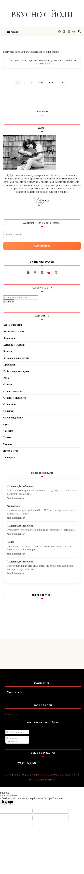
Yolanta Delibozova (47, 774)
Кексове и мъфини (14, 344)
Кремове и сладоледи (16, 358)
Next (52, 82)
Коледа (7, 351)
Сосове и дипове (13, 417)
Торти (7, 437)
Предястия (9, 364)
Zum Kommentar (16, 498)
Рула (6, 377)
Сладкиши (9, 404)
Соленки (8, 411)
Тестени (8, 430)
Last (64, 82)
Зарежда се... (11, 714)
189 (41, 82)
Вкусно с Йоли (42, 14)
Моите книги (14, 692)
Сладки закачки (12, 391)
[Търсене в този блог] (20, 297)
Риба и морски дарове (16, 371)
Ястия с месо (10, 450)
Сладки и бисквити (14, 397)
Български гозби (13, 331)
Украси (7, 444)
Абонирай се (42, 246)
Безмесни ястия (12, 324)
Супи (6, 424)
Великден (9, 338)
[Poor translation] (9, 802)
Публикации (15, 732)
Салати (7, 384)
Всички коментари (12, 739)
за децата (9, 457)
